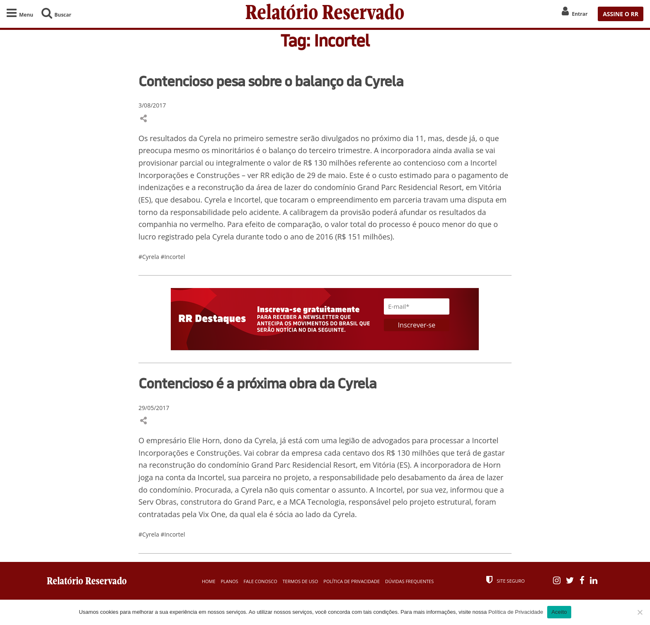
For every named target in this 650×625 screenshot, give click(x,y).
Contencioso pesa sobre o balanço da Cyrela (270, 81)
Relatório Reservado (325, 13)
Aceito (559, 612)
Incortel (484, 163)
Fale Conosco (260, 581)
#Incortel (172, 257)
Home (209, 581)
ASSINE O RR (620, 14)
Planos (229, 581)
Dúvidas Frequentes (409, 581)
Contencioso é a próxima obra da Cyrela (257, 383)
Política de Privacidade (351, 581)
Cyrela (211, 138)
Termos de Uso (300, 581)
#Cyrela (149, 257)
